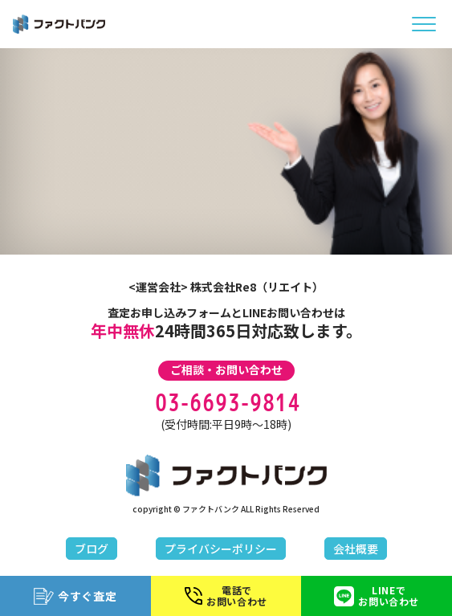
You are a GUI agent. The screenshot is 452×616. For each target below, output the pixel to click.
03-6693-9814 (226, 403)
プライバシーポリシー (221, 549)
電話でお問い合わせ (226, 595)
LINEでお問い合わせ (376, 595)
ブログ (91, 549)
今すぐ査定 (75, 596)
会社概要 (355, 549)
